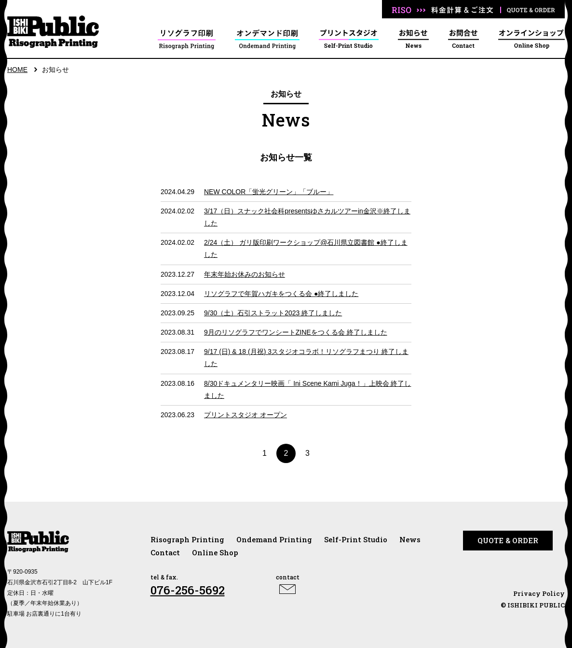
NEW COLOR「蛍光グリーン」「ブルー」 (268, 192)
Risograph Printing (187, 539)
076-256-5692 (187, 590)
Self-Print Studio (355, 539)
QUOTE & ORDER (507, 540)
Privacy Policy (539, 593)
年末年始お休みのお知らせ (244, 274)
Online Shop (215, 552)
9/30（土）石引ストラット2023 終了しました (273, 313)
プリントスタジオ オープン (245, 415)
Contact (165, 552)
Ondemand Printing (274, 539)
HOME (17, 69)
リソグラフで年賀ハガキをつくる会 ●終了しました (281, 293)
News (410, 539)
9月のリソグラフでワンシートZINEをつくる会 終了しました (295, 332)
